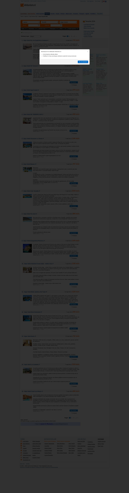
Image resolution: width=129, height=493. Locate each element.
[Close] (87, 52)
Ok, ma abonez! (83, 62)
